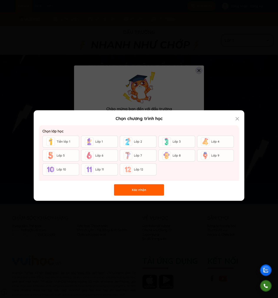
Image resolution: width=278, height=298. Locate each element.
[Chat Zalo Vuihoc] (266, 270)
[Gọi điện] (266, 286)
